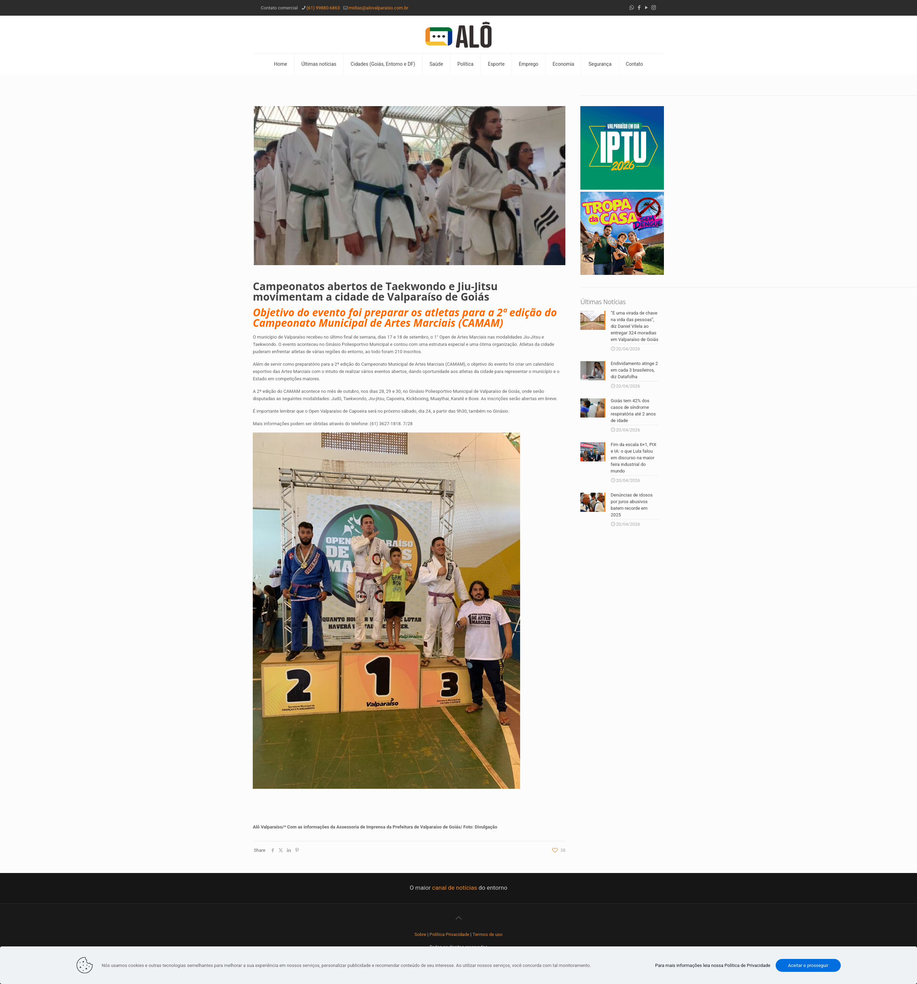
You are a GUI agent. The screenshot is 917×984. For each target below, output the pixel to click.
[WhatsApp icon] (631, 8)
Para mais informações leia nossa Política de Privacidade (712, 965)
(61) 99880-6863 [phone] (323, 7)
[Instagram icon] (653, 8)
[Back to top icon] (458, 918)
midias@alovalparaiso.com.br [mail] (378, 7)
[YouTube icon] (646, 8)
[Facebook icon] (639, 8)
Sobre (420, 934)
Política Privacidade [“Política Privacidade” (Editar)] (449, 934)
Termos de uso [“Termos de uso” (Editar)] (488, 934)
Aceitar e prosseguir (808, 965)
